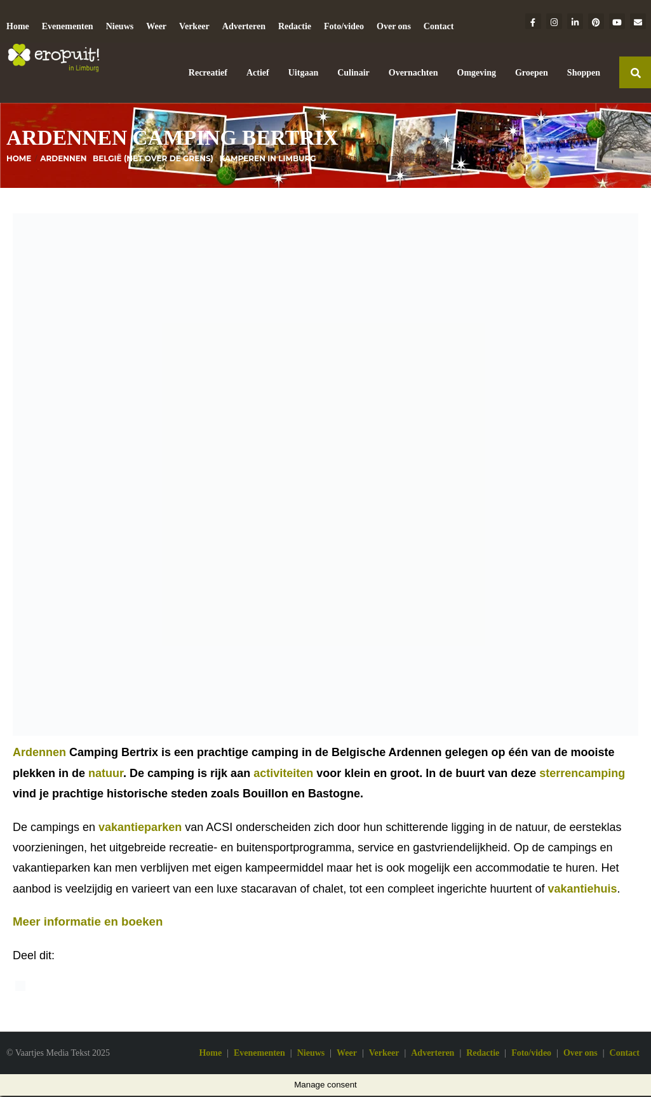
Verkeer (194, 26)
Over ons (394, 26)
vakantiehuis (582, 890)
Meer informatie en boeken (88, 923)
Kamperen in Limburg (267, 160)
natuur (105, 775)
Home (17, 26)
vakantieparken (140, 829)
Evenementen (67, 26)
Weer (156, 26)
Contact (438, 26)
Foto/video (344, 26)
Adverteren (243, 26)
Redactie (294, 26)
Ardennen (63, 160)
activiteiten (283, 775)
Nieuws (120, 26)
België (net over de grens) (153, 160)
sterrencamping (582, 775)
